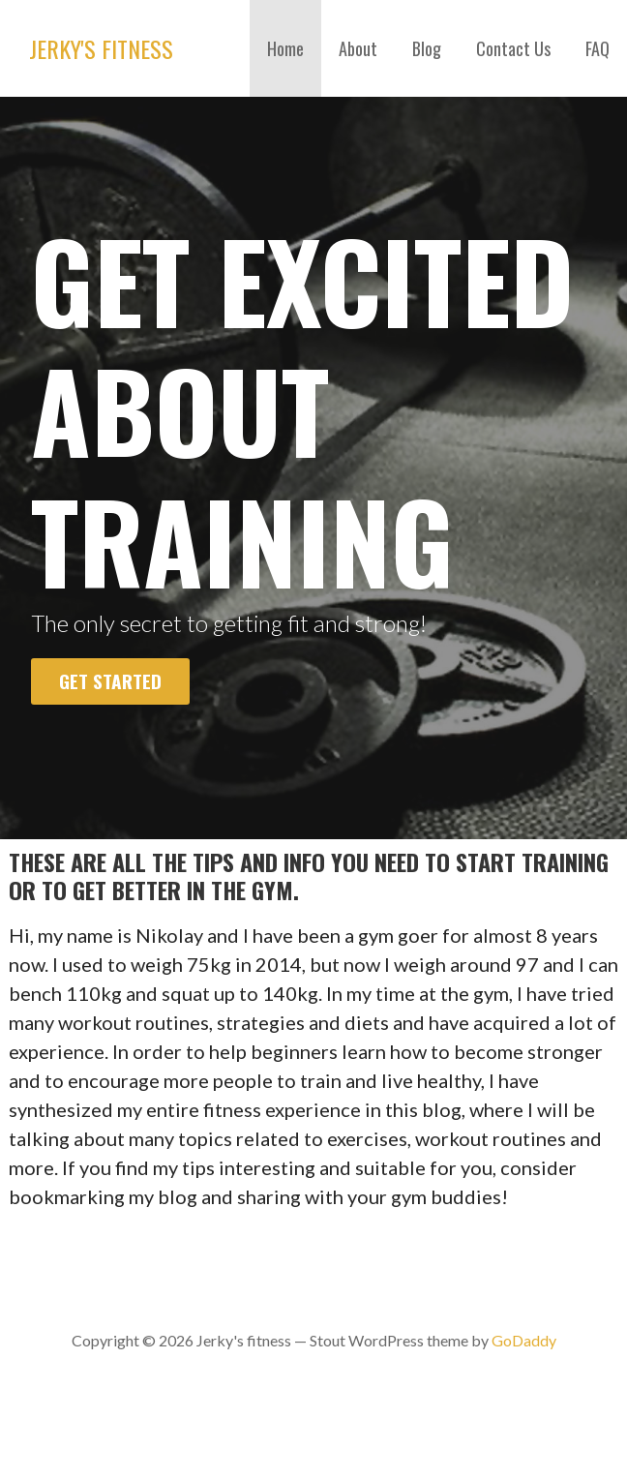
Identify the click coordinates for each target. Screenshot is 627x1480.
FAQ (597, 48)
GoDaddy (524, 1340)
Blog (426, 48)
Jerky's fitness (101, 48)
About (358, 48)
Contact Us (513, 48)
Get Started (110, 681)
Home (285, 48)
